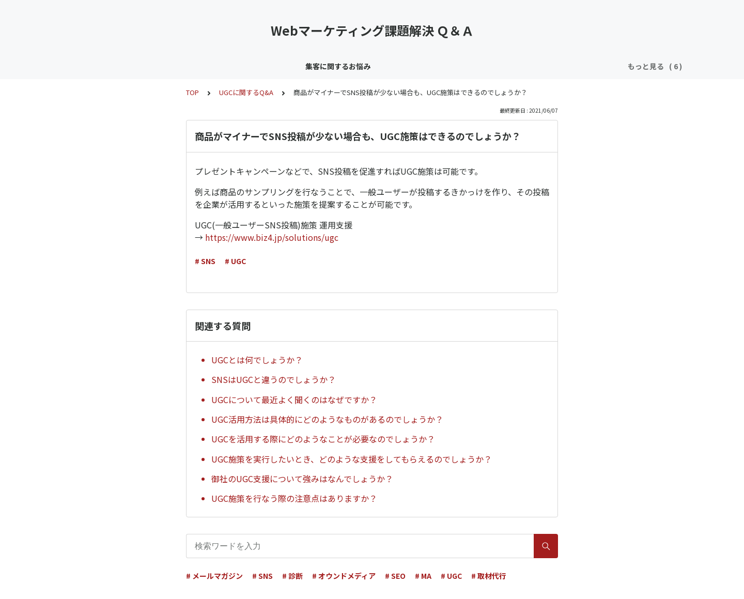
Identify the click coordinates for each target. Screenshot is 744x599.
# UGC (235, 261)
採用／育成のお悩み (528, 66)
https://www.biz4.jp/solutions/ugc (271, 237)
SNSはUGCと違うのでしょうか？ (273, 379)
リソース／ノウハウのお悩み (336, 66)
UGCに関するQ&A (246, 92)
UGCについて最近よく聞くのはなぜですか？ (294, 399)
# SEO (395, 576)
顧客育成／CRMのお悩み (235, 66)
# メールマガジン (214, 576)
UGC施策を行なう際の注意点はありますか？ (294, 498)
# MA (423, 576)
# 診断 (292, 576)
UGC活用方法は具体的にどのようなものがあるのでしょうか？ (327, 419)
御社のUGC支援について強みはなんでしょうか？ (302, 478)
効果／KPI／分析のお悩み (439, 66)
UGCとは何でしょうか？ (257, 360)
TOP (192, 92)
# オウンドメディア (344, 576)
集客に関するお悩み (147, 66)
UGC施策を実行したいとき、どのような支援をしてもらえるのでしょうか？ (351, 459)
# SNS (205, 261)
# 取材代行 (488, 576)
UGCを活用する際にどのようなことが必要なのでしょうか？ (323, 439)
